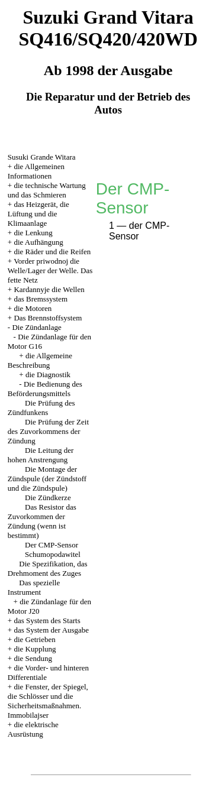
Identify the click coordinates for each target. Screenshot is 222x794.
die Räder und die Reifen (52, 251)
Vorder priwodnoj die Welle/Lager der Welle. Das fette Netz (50, 270)
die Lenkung (33, 232)
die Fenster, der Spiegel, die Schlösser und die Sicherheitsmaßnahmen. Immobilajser (48, 701)
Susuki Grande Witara (42, 157)
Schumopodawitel (53, 554)
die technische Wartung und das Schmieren (47, 190)
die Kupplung (35, 648)
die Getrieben (34, 639)
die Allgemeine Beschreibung (40, 360)
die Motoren (33, 308)
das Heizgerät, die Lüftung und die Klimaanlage (38, 214)
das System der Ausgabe (51, 630)
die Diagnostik (47, 374)
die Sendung (33, 658)
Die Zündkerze (48, 497)
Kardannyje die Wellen (49, 289)
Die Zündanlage (36, 327)
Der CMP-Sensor (51, 544)
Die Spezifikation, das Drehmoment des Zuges (48, 568)
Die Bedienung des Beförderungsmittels (45, 389)
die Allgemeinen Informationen (36, 171)
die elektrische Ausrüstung (33, 729)
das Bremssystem (40, 298)
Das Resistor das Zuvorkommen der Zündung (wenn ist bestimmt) (42, 521)
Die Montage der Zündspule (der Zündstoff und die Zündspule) (47, 478)
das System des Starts (47, 620)
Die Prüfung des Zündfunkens (41, 407)
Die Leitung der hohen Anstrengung (41, 455)
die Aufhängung (38, 242)
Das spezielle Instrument (34, 587)
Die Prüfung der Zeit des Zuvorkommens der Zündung (48, 431)
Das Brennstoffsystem (48, 317)
